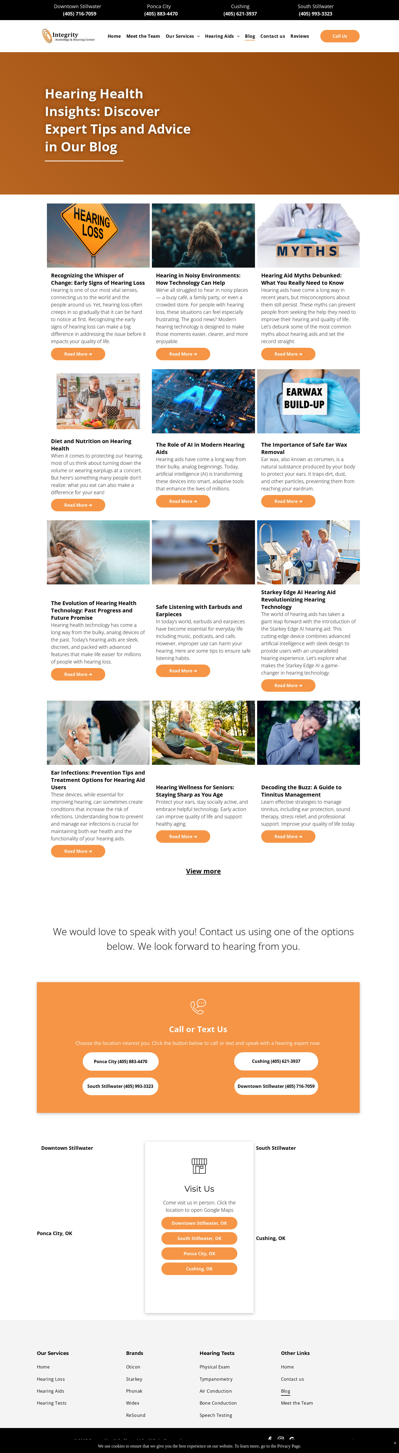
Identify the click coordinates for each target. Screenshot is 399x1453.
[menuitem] (114, 36)
